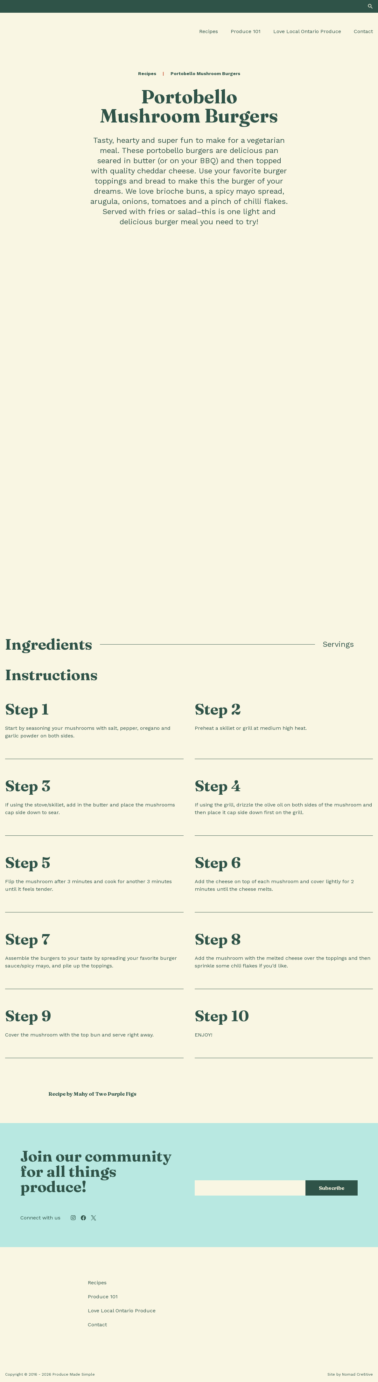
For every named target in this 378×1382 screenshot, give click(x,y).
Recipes (208, 31)
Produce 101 (246, 31)
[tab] (366, 644)
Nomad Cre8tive (357, 1374)
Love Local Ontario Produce (307, 31)
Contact (363, 31)
